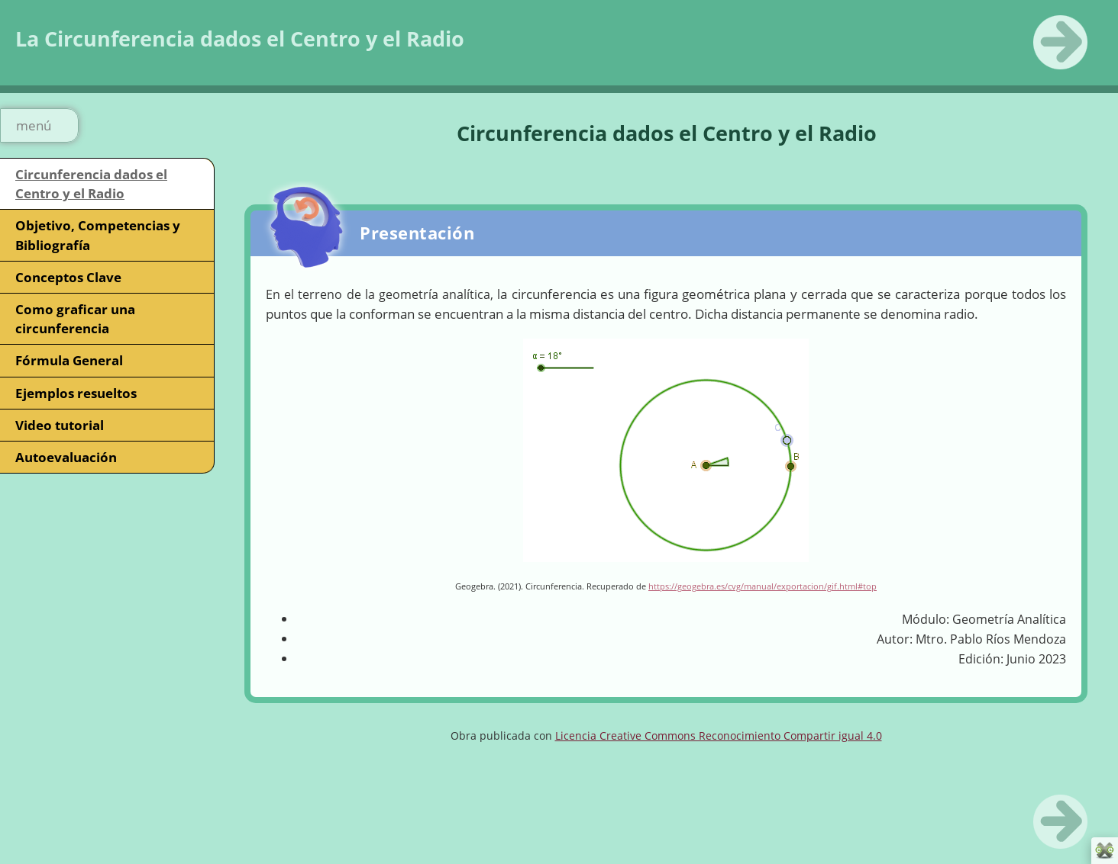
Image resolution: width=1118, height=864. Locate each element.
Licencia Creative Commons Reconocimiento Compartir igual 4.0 (718, 735)
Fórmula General (69, 360)
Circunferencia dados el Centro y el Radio (91, 183)
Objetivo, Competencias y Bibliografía (97, 235)
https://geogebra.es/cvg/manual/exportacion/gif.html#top (762, 586)
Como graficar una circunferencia (75, 318)
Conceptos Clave (68, 277)
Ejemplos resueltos (76, 393)
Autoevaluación (66, 457)
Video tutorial (59, 425)
